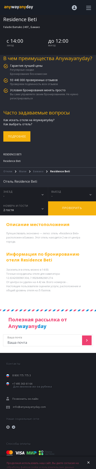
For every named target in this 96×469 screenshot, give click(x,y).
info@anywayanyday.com (29, 407)
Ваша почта (43, 340)
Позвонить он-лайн (25, 399)
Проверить (72, 208)
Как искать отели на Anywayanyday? (28, 120)
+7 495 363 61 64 (32, 385)
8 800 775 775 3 (21, 375)
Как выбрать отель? (17, 124)
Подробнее (17, 136)
